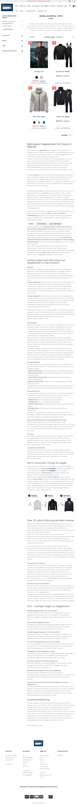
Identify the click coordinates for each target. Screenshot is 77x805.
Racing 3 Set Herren (63, 71)
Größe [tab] (4, 40)
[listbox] (39, 77)
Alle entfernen (7, 29)
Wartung (43, 773)
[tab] (31, 224)
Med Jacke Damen (39, 116)
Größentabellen (28, 773)
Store (42, 777)
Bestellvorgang (28, 757)
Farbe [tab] (3, 45)
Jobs (41, 762)
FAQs (24, 755)
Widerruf (25, 766)
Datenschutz (44, 766)
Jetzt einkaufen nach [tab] (9, 17)
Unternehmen (44, 755)
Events (42, 760)
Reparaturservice (45, 775)
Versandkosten (43, 83)
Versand (25, 762)
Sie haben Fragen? (11, 755)
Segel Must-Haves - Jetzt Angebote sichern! (38, 1)
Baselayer (53, 468)
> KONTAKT (8, 764)
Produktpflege (27, 775)
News (42, 757)
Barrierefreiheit (45, 768)
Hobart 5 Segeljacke (53, 477)
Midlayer (53, 470)
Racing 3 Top (39, 71)
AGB (24, 764)
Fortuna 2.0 (42, 254)
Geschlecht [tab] (5, 35)
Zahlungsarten (27, 760)
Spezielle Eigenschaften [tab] (9, 51)
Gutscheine (26, 770)
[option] (36, 77)
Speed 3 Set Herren (63, 116)
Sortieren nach (49, 37)
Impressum (43, 764)
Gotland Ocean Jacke (48, 252)
